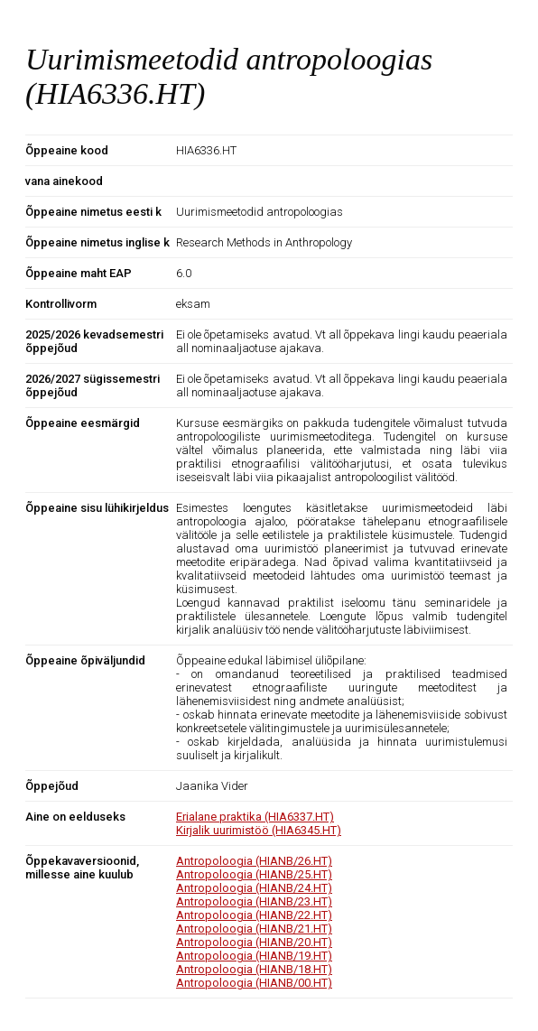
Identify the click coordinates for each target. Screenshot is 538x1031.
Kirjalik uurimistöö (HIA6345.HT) (258, 830)
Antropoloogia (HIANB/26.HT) (254, 861)
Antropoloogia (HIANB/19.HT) (254, 955)
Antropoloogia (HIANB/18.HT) (254, 969)
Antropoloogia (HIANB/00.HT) (254, 982)
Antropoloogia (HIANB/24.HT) (254, 888)
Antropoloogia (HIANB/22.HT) (254, 915)
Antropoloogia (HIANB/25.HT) (254, 874)
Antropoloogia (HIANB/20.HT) (254, 942)
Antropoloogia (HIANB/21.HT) (254, 928)
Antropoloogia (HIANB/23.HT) (254, 901)
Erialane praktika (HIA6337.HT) (255, 816)
